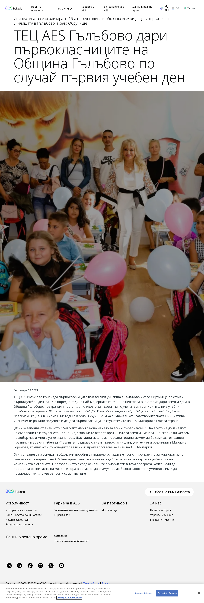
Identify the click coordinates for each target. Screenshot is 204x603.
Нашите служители (17, 519)
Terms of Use (91, 583)
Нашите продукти (37, 8)
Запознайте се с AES (114, 8)
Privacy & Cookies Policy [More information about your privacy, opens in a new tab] (69, 597)
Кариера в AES (87, 8)
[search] (190, 8)
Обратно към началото (169, 492)
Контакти (60, 535)
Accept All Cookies (167, 593)
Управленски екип (161, 515)
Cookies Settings (143, 593)
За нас (155, 503)
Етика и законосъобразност (71, 541)
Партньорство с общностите (24, 515)
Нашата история (160, 510)
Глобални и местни (162, 519)
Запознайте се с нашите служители (76, 510)
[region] (102, 593)
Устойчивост (66, 8)
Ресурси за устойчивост (20, 524)
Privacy (106, 583)
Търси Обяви (62, 515)
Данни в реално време (142, 8)
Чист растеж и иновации (21, 510)
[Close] (198, 593)
